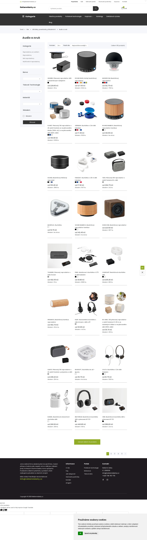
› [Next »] (125, 454)
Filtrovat (32, 122)
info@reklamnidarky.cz (29, 2)
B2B (82, 2)
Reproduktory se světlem (31, 52)
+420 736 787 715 (108, 476)
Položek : (52, 45)
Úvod (22, 29)
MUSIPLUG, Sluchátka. (55, 225)
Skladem (29, 115)
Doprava (116, 2)
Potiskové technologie (73, 16)
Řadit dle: (66, 45)
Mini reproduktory (28, 58)
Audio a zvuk (63, 29)
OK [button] (80, 533)
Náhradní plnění (91, 2)
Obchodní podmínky (105, 2)
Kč (142, 267)
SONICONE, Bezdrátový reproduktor (114, 225)
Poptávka (74, 2)
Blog (50, 22)
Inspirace (89, 16)
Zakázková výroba (113, 16)
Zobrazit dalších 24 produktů (87, 442)
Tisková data (88, 475)
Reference (87, 472)
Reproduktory (27, 55)
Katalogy (99, 16)
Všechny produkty (55, 16)
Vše (28, 29)
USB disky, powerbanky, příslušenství (45, 29)
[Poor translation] (5, 511)
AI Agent (68, 484)
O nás (68, 469)
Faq (67, 472)
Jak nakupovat (70, 475)
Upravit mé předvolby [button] (91, 533)
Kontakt (124, 2)
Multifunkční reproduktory (31, 62)
